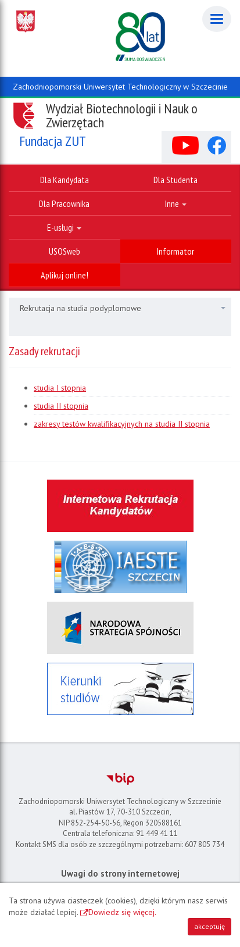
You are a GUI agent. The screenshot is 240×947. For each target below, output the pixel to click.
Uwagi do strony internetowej (120, 873)
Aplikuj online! (64, 275)
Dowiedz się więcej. (122, 912)
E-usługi (64, 227)
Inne (176, 203)
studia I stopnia (60, 388)
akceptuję (209, 926)
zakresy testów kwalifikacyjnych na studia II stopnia (122, 424)
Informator (175, 251)
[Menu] (216, 19)
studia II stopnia (61, 406)
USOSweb (64, 251)
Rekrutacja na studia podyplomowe (122, 308)
